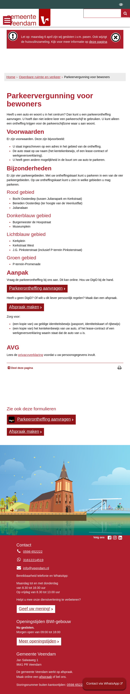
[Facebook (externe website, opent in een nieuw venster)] (109, 533)
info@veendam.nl (31, 564)
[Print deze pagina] (119, 365)
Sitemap (46, 689)
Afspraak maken (22, 305)
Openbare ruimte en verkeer (36, 76)
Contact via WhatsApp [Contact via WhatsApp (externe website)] (105, 684)
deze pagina (97, 41)
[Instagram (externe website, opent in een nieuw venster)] (115, 533)
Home (10, 76)
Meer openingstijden (36, 636)
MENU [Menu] (7, 20)
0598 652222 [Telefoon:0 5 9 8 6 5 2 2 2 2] (32, 547)
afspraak (45, 670)
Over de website (24, 689)
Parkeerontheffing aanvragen (33, 287)
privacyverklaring (29, 352)
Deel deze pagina (21, 365)
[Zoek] (125, 13)
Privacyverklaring (68, 689)
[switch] (121, 4)
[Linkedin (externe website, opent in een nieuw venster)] (120, 533)
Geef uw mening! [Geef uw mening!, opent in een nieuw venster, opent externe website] (33, 604)
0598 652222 (75, 678)
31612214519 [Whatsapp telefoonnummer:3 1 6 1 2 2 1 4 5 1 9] (32, 556)
